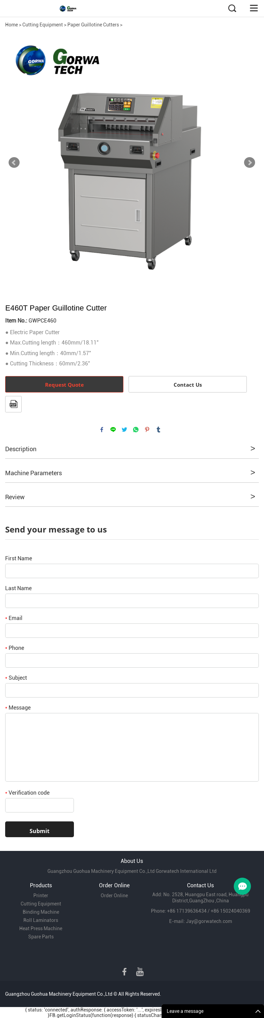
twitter (124, 429)
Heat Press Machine (40, 928)
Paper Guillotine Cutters (93, 24)
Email (13, 618)
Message (18, 707)
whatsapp (135, 429)
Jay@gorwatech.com (209, 921)
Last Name (18, 588)
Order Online (114, 895)
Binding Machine (41, 912)
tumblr (158, 429)
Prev (14, 162)
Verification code (27, 792)
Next (249, 162)
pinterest (147, 429)
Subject (16, 678)
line (113, 429)
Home (11, 24)
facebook (101, 429)
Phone (14, 648)
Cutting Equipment (42, 24)
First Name (18, 558)
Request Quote (64, 384)
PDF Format (13, 404)
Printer (40, 895)
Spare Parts (41, 936)
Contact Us (188, 384)
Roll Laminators (40, 920)
